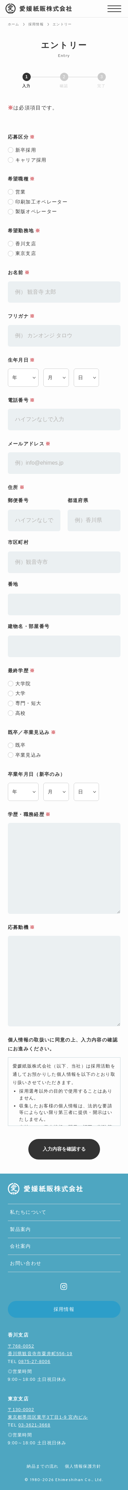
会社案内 (20, 1246)
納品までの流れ (42, 1466)
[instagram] (64, 1286)
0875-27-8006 (34, 1361)
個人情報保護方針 (83, 1466)
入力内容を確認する (70, 1149)
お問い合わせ (25, 1263)
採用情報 (64, 1309)
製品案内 (20, 1229)
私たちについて (28, 1212)
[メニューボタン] (114, 8)
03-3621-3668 (34, 1425)
